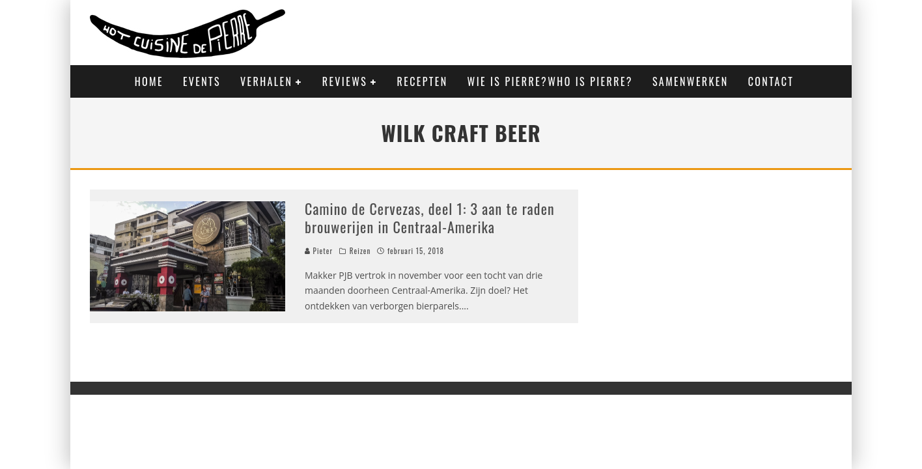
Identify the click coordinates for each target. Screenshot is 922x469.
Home (149, 81)
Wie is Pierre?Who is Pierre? (550, 81)
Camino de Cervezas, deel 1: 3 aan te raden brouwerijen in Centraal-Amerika (430, 218)
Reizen (360, 250)
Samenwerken (690, 81)
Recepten (422, 81)
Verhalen (266, 81)
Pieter (319, 251)
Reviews (344, 81)
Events (202, 81)
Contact (771, 81)
